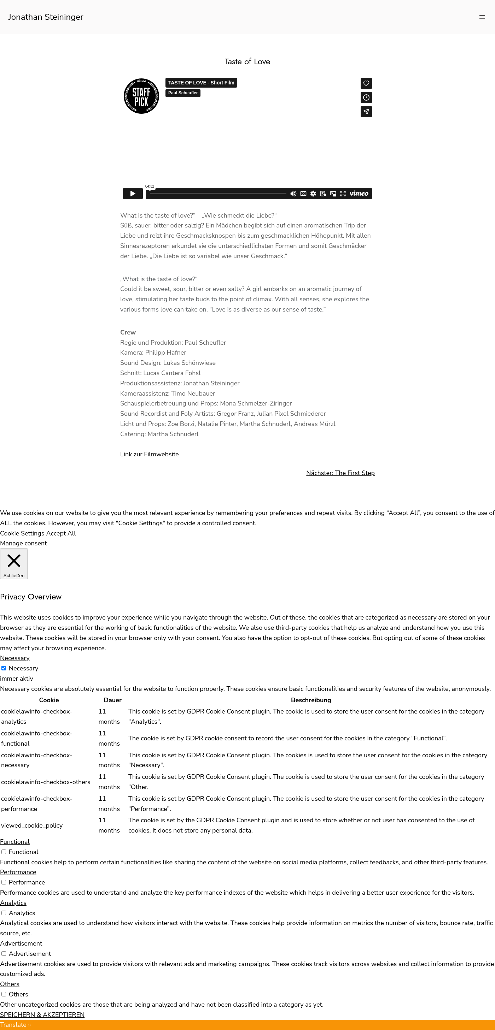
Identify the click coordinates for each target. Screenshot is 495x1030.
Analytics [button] (13, 903)
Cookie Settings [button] (22, 533)
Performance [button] (18, 872)
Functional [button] (15, 841)
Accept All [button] (61, 533)
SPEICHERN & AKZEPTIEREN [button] (42, 1015)
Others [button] (9, 984)
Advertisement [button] (21, 943)
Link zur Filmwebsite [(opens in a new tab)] (149, 454)
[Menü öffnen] (482, 17)
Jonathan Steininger (45, 17)
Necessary (24, 668)
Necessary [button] (15, 658)
